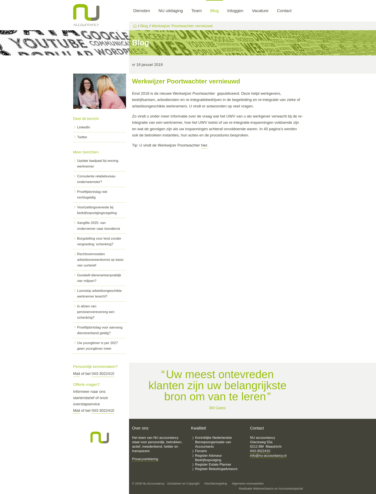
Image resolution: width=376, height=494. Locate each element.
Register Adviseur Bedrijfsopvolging (208, 458)
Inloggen (235, 10)
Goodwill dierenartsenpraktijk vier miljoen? (99, 278)
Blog (214, 10)
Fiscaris (201, 451)
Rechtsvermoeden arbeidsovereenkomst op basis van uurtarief (100, 259)
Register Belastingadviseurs (216, 469)
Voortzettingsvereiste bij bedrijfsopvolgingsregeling (97, 210)
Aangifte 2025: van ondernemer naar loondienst (98, 225)
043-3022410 (103, 373)
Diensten (141, 10)
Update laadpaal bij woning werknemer (97, 163)
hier (204, 145)
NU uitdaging (170, 10)
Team (196, 10)
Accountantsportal (291, 488)
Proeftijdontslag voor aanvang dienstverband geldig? (100, 330)
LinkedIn (83, 127)
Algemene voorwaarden (248, 483)
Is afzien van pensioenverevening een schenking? (96, 311)
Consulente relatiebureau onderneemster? (96, 179)
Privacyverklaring (145, 459)
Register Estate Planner (213, 464)
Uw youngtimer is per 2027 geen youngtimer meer (97, 345)
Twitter (82, 137)
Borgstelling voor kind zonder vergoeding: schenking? (99, 241)
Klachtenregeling (215, 483)
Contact (284, 10)
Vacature (260, 10)
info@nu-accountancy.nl (268, 456)
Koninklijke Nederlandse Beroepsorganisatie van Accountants (213, 442)
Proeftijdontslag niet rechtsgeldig (92, 194)
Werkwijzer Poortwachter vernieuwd (182, 26)
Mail (76, 373)
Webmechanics (263, 488)
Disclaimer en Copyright (183, 483)
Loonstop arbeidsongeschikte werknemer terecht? (99, 293)
